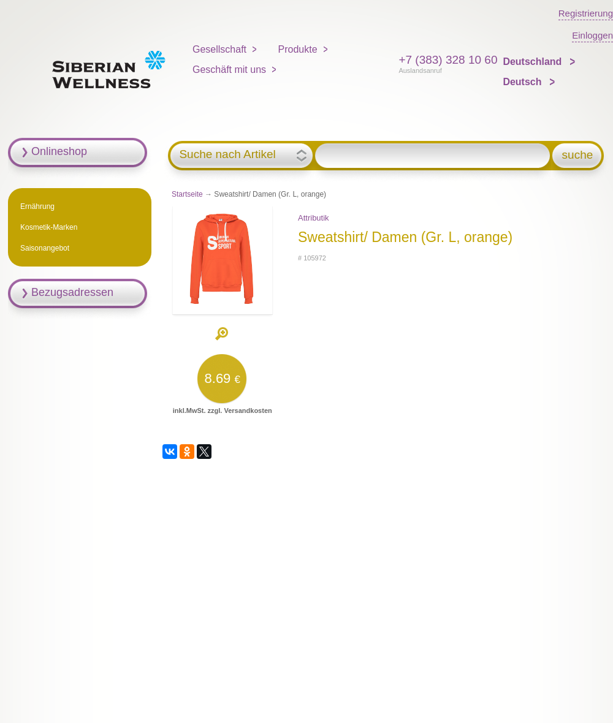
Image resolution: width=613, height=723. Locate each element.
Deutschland (533, 61)
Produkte (298, 49)
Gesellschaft (219, 49)
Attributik (313, 217)
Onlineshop (59, 151)
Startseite (187, 194)
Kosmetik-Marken (48, 227)
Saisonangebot (44, 248)
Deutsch (523, 82)
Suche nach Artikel (227, 154)
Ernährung (37, 206)
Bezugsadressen (72, 292)
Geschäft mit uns (229, 69)
